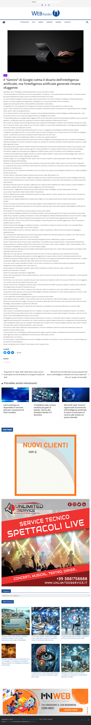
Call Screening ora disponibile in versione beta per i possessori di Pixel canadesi (13, 409)
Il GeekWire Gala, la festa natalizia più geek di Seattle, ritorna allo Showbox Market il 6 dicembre (45, 410)
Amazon (58, 22)
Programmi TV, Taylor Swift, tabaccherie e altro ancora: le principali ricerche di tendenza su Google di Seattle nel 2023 (23, 374)
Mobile (40, 22)
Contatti (67, 22)
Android (49, 22)
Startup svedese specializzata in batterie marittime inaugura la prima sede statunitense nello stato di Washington (14, 692)
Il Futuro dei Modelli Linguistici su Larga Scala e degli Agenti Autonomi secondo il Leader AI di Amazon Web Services (44, 692)
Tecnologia (24, 22)
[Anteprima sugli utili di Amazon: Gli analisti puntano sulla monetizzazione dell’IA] (75, 675)
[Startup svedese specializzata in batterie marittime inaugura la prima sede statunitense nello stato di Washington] (16, 675)
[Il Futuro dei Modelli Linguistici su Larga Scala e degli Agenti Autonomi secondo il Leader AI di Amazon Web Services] (45, 675)
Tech (33, 22)
